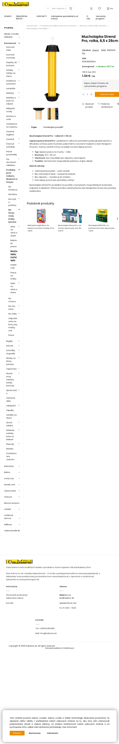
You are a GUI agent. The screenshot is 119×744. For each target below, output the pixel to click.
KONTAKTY (42, 16)
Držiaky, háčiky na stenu (10, 73)
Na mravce (12, 300)
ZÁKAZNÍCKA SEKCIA (21, 17)
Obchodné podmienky (17, 595)
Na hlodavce (12, 188)
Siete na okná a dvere (13, 231)
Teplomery (11, 369)
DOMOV (8, 16)
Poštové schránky (10, 145)
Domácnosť (10, 43)
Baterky (9, 448)
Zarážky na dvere (11, 416)
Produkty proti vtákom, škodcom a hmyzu (11, 176)
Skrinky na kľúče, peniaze (11, 361)
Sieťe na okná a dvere (13, 288)
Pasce (11, 335)
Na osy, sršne (11, 307)
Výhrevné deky (10, 399)
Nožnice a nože (11, 118)
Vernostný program (101, 17)
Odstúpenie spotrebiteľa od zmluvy (64, 17)
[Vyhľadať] (47, 8)
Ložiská (7, 509)
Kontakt (9, 603)
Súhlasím (17, 733)
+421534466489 (46, 628)
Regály (9, 341)
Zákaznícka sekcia (14, 598)
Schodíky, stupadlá (10, 352)
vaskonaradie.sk (12, 530)
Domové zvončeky (10, 56)
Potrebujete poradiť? (53, 128)
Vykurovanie (10, 490)
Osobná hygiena (10, 133)
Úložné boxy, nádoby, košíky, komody (10, 379)
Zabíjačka (11, 405)
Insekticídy (13, 266)
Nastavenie (35, 733)
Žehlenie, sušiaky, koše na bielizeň (10, 435)
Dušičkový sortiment (11, 82)
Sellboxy (8, 524)
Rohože (9, 345)
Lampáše (10, 88)
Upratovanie (11, 392)
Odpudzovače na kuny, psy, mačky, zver (13, 324)
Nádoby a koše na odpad (11, 100)
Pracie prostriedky (11, 153)
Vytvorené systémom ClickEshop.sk (59, 648)
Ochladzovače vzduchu (11, 456)
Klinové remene (11, 503)
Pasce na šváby (13, 275)
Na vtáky (12, 313)
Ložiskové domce (8, 517)
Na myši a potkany (12, 202)
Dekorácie (9, 466)
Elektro (7, 472)
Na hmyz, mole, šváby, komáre (12, 216)
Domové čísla (10, 48)
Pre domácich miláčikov (11, 162)
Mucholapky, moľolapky (13, 256)
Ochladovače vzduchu (11, 125)
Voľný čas (9, 478)
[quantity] (87, 94)
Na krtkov (12, 194)
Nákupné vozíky (10, 110)
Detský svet (9, 484)
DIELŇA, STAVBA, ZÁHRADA (11, 35)
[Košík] (109, 8)
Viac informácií (69, 727)
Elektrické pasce (13, 243)
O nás (88, 17)
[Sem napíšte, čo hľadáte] (62, 8)
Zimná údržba (9, 424)
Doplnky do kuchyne (11, 64)
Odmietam (53, 733)
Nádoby (10, 93)
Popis (34, 128)
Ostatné (10, 139)
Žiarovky (10, 444)
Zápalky (10, 410)
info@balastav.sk (48, 633)
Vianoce (8, 497)
